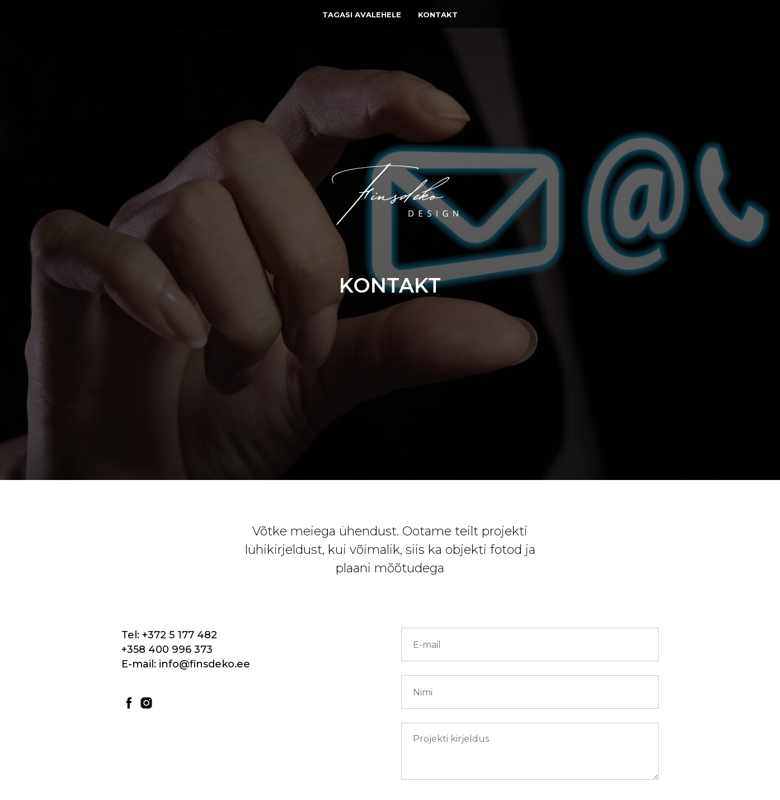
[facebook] (129, 703)
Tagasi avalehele (361, 14)
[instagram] (146, 703)
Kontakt (438, 14)
